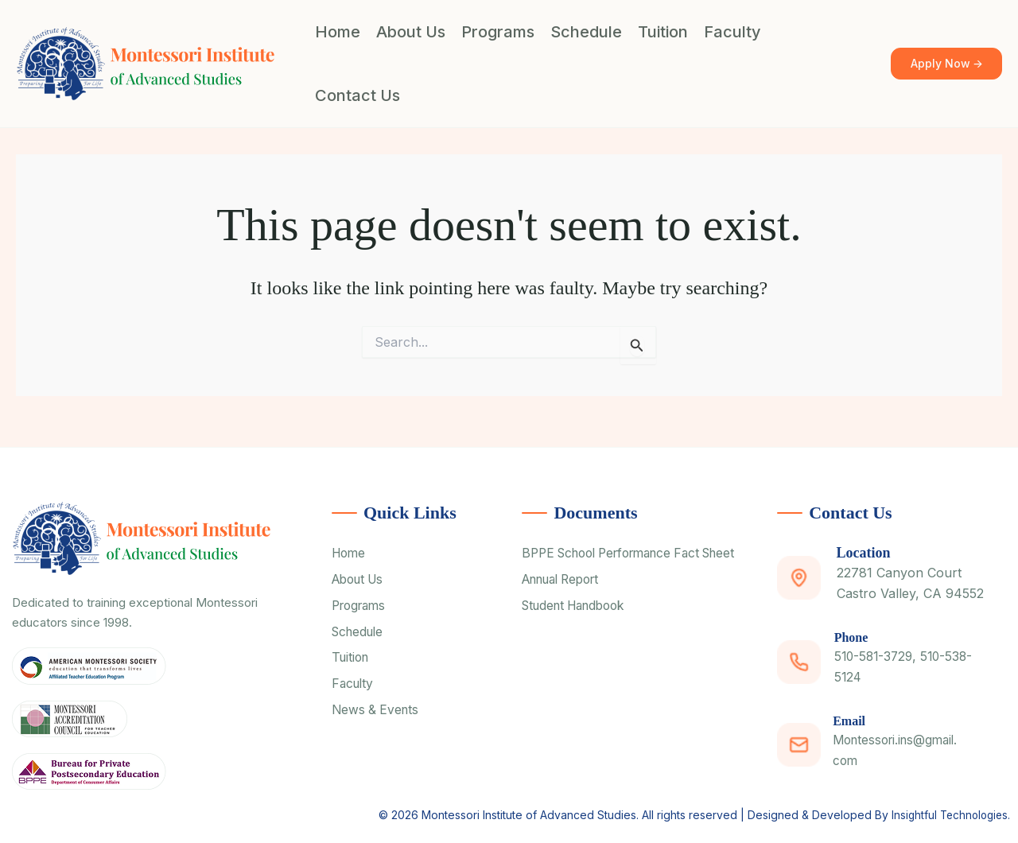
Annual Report (566, 601)
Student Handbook (579, 628)
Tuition (663, 31)
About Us (410, 31)
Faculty (732, 31)
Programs (497, 31)
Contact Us (357, 95)
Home (337, 31)
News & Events (377, 713)
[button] (946, 64)
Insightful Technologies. (948, 811)
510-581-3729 (876, 656)
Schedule (586, 31)
